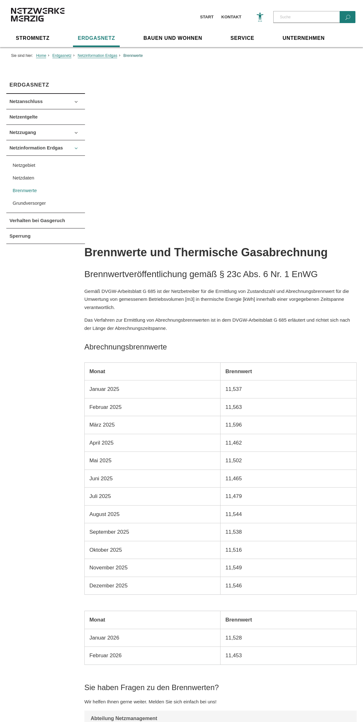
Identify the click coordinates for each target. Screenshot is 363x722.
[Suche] (306, 17)
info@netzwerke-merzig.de (168, 649)
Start (207, 17)
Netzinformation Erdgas (97, 56)
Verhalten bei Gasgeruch (37, 220)
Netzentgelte (23, 117)
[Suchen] (347, 17)
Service (242, 38)
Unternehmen (304, 38)
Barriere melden (84, 700)
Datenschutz (48, 700)
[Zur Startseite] (39, 20)
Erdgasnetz (96, 38)
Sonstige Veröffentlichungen (134, 700)
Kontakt (231, 17)
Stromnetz (33, 38)
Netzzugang (22, 132)
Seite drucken (181, 600)
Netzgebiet (24, 165)
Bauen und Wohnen (172, 38)
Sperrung (20, 236)
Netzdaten (23, 178)
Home (41, 56)
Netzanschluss (26, 101)
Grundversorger (29, 203)
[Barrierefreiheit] (260, 17)
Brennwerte (133, 56)
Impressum (17, 700)
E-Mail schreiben (129, 569)
